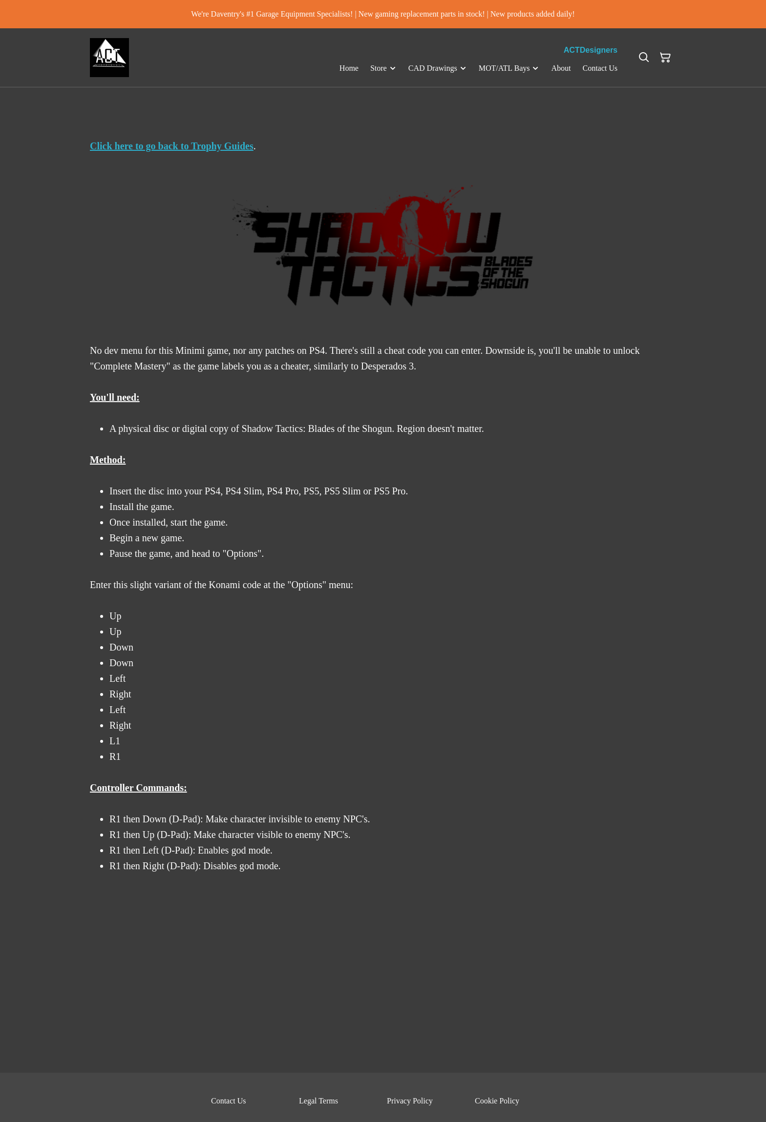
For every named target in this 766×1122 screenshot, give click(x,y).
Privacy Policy (410, 1101)
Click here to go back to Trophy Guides (172, 146)
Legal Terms (318, 1101)
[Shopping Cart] (665, 57)
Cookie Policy (497, 1101)
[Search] (644, 57)
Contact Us (228, 1101)
